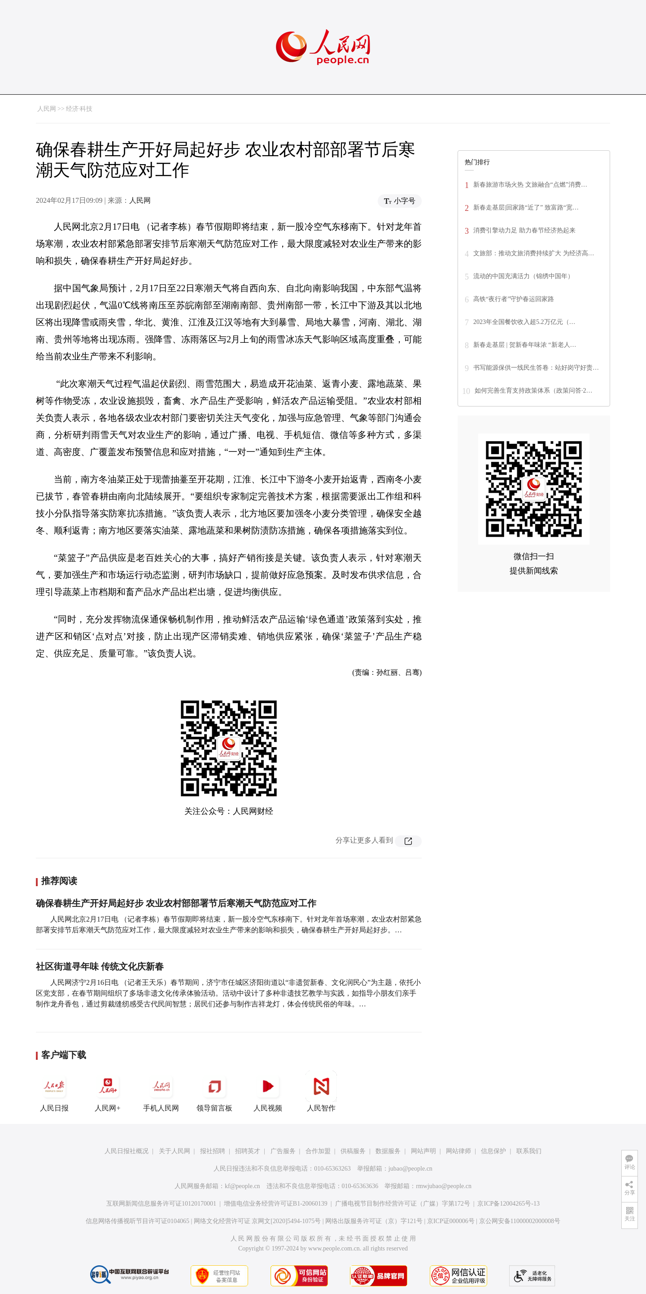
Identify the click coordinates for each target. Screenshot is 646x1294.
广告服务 (283, 1151)
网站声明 (423, 1151)
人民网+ (107, 1091)
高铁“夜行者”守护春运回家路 (513, 299)
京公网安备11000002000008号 (519, 1221)
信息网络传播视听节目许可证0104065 (137, 1221)
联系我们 (528, 1151)
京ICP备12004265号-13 (508, 1203)
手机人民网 (161, 1091)
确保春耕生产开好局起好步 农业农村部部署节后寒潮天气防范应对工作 (176, 903)
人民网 (46, 108)
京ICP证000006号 (451, 1221)
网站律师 (458, 1151)
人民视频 (268, 1091)
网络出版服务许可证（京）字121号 (374, 1221)
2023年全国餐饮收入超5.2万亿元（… (524, 322)
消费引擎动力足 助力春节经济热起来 (524, 230)
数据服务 (388, 1151)
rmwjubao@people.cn (443, 1186)
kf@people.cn (242, 1186)
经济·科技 (79, 108)
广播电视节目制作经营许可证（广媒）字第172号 (402, 1203)
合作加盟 (318, 1151)
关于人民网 (174, 1151)
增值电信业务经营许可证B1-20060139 (275, 1203)
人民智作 (321, 1091)
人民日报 (54, 1091)
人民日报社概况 (126, 1151)
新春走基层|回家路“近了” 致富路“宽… (526, 207)
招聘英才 (247, 1151)
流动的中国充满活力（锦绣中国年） (523, 276)
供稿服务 (353, 1151)
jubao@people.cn (410, 1168)
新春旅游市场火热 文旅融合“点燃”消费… (530, 184)
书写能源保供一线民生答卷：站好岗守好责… (536, 367)
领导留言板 (214, 1091)
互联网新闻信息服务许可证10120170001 (161, 1203)
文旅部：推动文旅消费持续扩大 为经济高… (533, 253)
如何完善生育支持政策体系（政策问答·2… (534, 390)
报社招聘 (212, 1151)
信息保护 (493, 1151)
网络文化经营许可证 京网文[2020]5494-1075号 (257, 1221)
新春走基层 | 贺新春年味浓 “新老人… (524, 344)
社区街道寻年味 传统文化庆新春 (100, 966)
